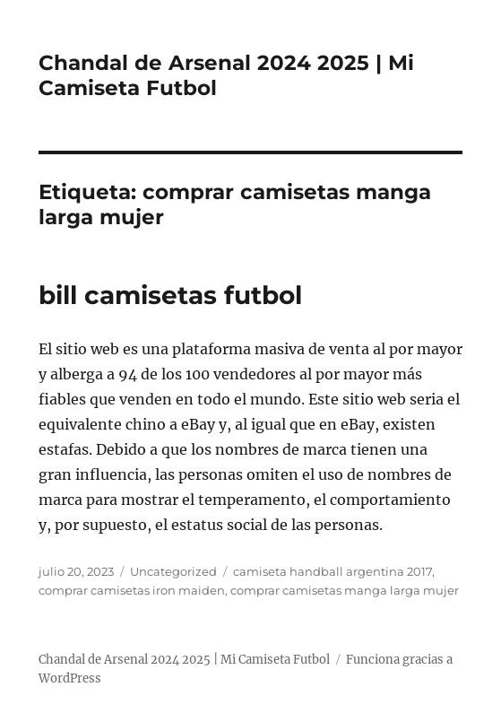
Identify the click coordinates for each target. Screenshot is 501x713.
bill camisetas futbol (170, 295)
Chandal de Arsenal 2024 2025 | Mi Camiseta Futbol (184, 659)
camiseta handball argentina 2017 (332, 571)
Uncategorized (173, 571)
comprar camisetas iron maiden (132, 590)
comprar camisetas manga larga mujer (344, 590)
